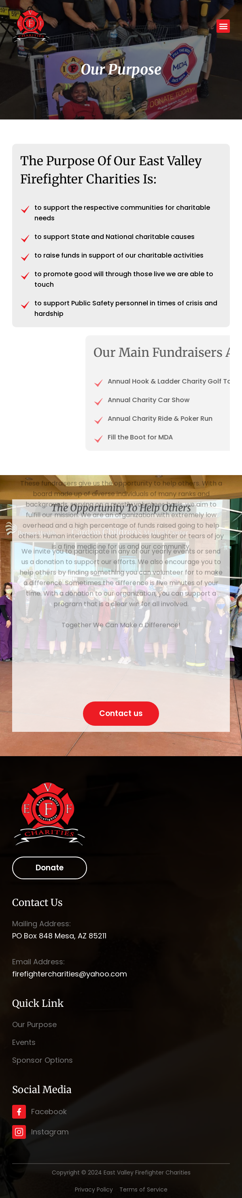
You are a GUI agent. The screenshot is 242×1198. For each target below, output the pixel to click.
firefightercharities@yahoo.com (69, 974)
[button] (223, 26)
